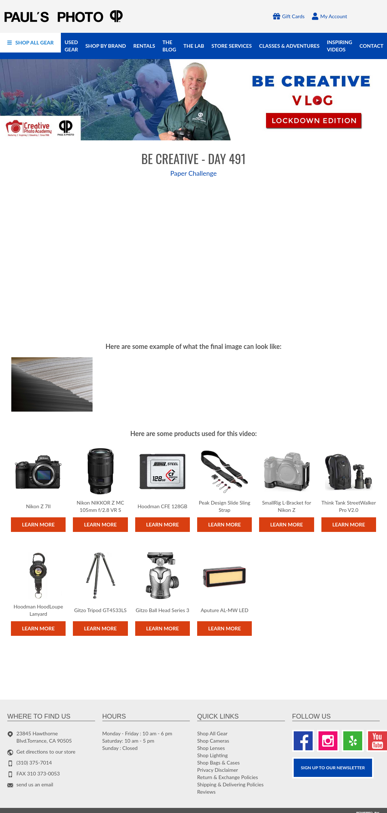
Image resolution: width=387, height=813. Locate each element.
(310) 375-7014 (34, 762)
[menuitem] (30, 43)
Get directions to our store (45, 751)
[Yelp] (353, 741)
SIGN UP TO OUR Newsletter (333, 767)
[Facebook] (303, 741)
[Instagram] (328, 741)
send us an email (34, 784)
